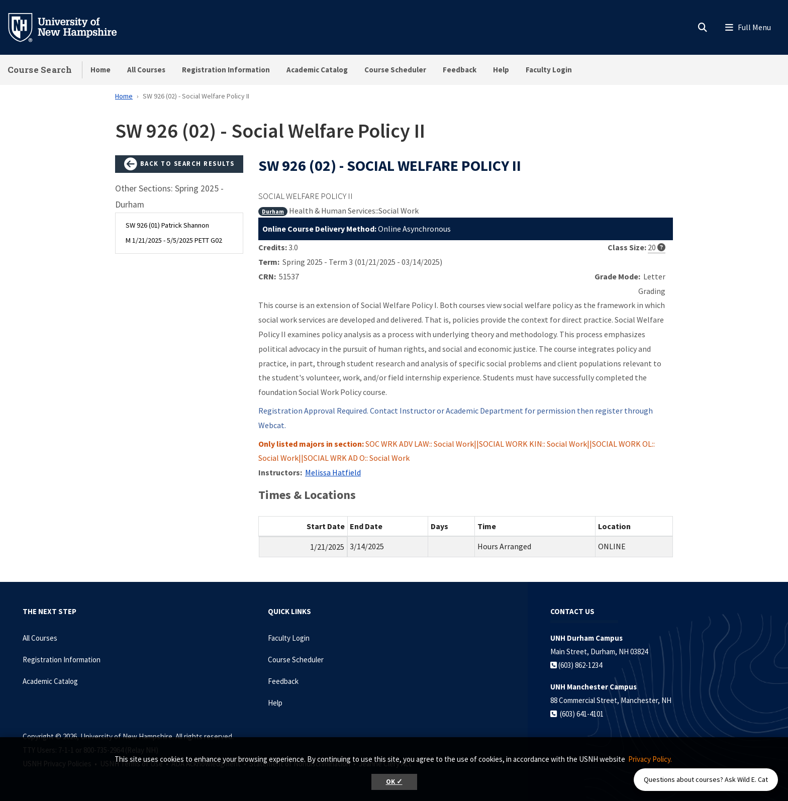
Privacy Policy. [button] (650, 759)
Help (501, 69)
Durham (273, 211)
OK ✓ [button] (394, 781)
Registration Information (226, 69)
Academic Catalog (317, 69)
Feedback (459, 69)
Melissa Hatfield (333, 472)
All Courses (146, 69)
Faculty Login (549, 69)
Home (100, 69)
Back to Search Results (179, 164)
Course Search (40, 69)
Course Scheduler (395, 69)
